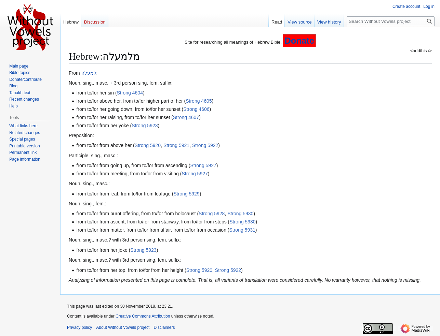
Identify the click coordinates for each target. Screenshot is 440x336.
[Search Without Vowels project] (391, 21)
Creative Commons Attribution (143, 316)
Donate (299, 40)
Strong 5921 (176, 145)
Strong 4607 (186, 117)
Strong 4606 (196, 109)
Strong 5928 (212, 213)
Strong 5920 (148, 145)
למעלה (88, 73)
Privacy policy (79, 327)
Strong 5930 (240, 213)
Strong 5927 (203, 165)
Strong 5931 (242, 230)
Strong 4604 (130, 93)
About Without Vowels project (122, 327)
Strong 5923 (145, 125)
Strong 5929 (186, 193)
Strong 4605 (199, 101)
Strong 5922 (205, 145)
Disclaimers (164, 327)
